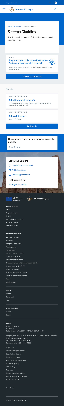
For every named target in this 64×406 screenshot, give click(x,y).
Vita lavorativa (11, 282)
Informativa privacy (12, 363)
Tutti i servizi (32, 126)
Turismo (8, 279)
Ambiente (9, 240)
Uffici (8, 209)
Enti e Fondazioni (12, 222)
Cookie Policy (10, 366)
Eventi (8, 315)
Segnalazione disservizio (14, 354)
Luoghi (8, 311)
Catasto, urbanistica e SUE (15, 253)
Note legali (9, 370)
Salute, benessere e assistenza (16, 272)
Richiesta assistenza (13, 357)
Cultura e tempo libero (13, 256)
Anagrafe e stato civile (18, 96)
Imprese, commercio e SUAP (15, 266)
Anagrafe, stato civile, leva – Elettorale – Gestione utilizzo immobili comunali (28, 62)
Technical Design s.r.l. (20, 400)
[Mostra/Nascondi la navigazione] (4, 9)
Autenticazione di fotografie (22, 100)
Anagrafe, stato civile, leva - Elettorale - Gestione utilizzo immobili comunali (31, 335)
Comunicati (10, 297)
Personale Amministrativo (14, 219)
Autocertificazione (17, 116)
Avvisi (8, 300)
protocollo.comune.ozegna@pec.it (21, 340)
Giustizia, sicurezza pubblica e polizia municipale (21, 263)
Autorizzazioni (10, 250)
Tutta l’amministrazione (32, 76)
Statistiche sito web (12, 379)
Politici (8, 216)
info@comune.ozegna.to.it (19, 338)
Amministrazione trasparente (16, 360)
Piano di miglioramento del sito (16, 376)
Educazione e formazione (14, 259)
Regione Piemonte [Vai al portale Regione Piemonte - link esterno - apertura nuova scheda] (11, 3)
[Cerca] (55, 9)
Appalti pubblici (11, 247)
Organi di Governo (12, 213)
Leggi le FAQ (10, 347)
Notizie (8, 293)
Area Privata (10, 388)
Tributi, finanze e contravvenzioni (17, 275)
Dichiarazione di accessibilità (15, 373)
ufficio (11, 57)
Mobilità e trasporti (12, 269)
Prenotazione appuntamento (15, 350)
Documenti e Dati (12, 225)
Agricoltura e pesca (12, 237)
